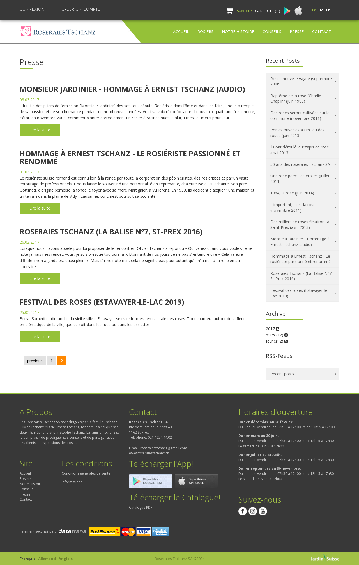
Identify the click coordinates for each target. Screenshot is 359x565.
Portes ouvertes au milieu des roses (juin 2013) (297, 132)
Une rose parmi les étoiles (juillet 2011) (300, 178)
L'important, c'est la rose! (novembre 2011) (293, 207)
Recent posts (282, 373)
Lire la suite (39, 129)
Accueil (181, 27)
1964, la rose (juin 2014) (292, 193)
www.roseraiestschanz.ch (149, 453)
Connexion (32, 9)
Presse (297, 27)
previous (35, 360)
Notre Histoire (238, 27)
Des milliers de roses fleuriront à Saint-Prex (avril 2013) (299, 224)
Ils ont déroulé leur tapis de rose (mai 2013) (299, 149)
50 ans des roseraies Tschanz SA (300, 164)
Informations (72, 482)
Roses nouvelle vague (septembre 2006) (301, 81)
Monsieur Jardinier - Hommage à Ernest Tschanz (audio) (132, 89)
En (328, 9)
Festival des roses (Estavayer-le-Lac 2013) (102, 302)
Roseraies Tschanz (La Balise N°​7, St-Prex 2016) (111, 232)
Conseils (272, 27)
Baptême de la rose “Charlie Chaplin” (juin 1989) (295, 98)
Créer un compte (80, 9)
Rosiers (205, 27)
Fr (314, 9)
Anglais (66, 558)
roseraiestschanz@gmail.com (163, 448)
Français (27, 558)
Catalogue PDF (140, 507)
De (320, 9)
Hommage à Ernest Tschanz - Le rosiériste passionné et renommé (130, 157)
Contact (321, 27)
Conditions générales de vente (86, 473)
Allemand (47, 558)
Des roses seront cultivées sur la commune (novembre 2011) (300, 115)
